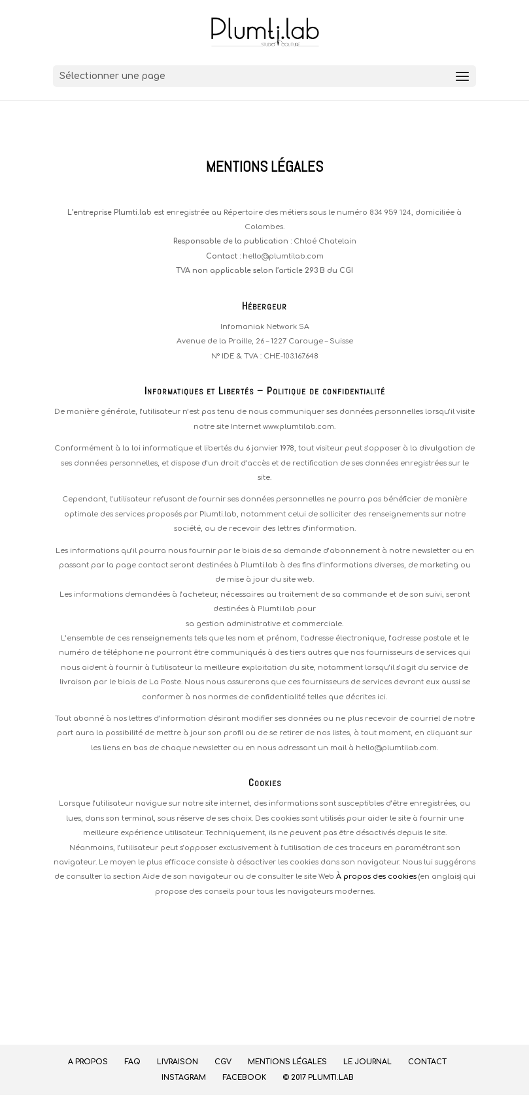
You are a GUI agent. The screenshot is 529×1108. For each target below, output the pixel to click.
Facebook (244, 1077)
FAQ (132, 1062)
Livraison (177, 1062)
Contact (427, 1062)
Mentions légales (287, 1062)
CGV (222, 1062)
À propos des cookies (376, 876)
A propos (88, 1062)
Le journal (367, 1062)
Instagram (184, 1077)
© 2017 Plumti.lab (318, 1077)
